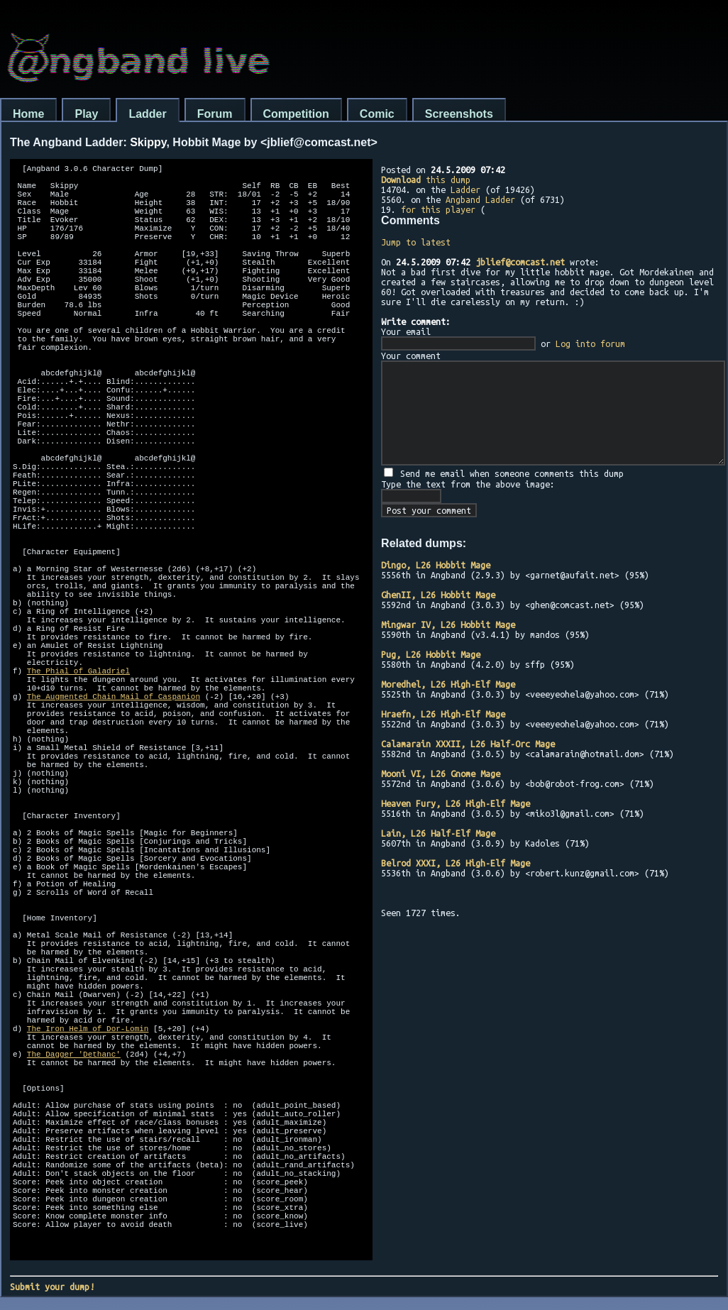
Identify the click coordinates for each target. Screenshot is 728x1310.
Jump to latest (416, 242)
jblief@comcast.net (520, 262)
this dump (425, 180)
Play (86, 114)
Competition (296, 114)
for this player (438, 209)
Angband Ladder (480, 199)
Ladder (147, 114)
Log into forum (590, 343)
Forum (215, 114)
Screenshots (459, 114)
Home (28, 114)
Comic (377, 114)
